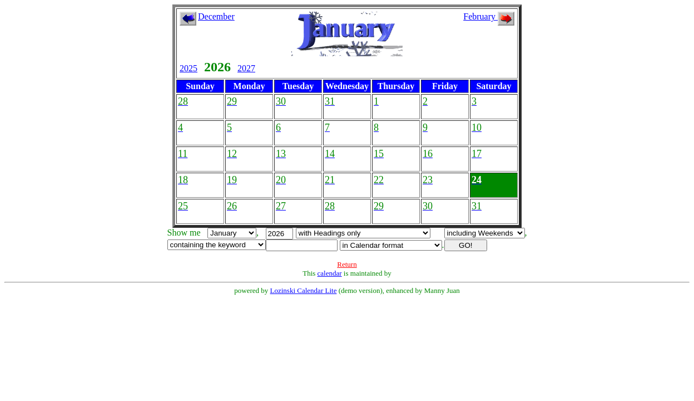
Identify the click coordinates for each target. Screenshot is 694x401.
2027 (246, 68)
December (216, 16)
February (488, 16)
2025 (188, 68)
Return (346, 264)
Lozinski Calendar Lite (303, 290)
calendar (330, 273)
